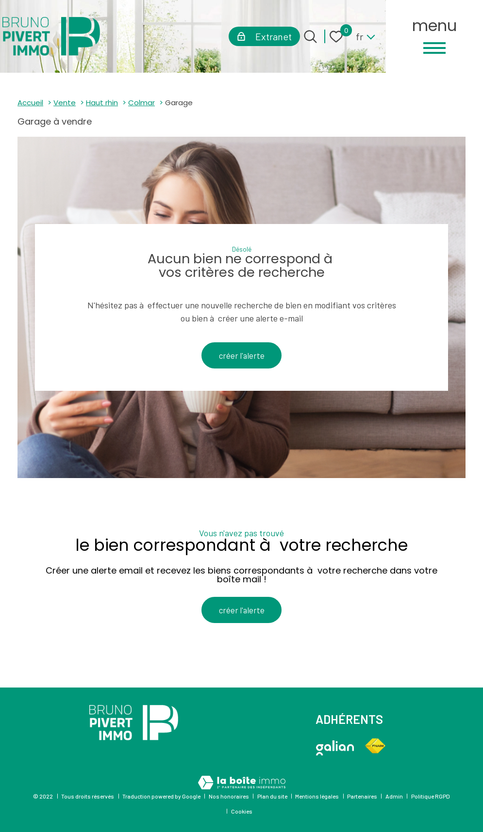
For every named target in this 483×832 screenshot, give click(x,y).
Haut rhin (102, 102)
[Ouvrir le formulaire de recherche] (310, 37)
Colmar (141, 102)
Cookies (241, 811)
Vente (64, 102)
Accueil (30, 102)
